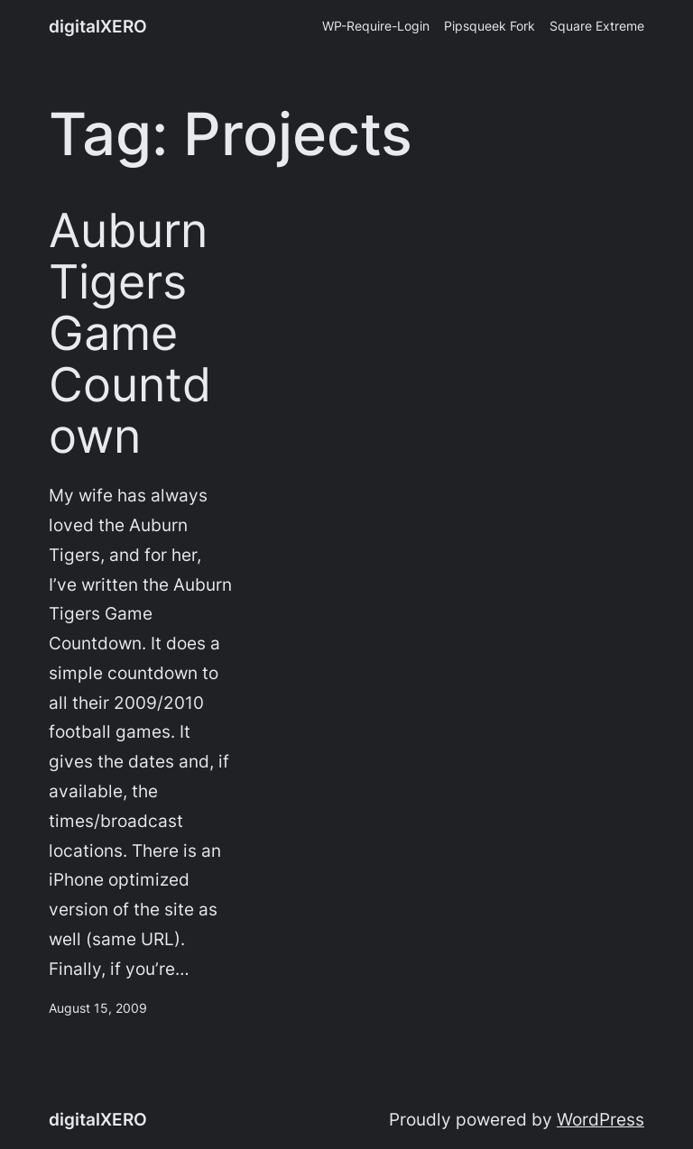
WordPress (600, 1119)
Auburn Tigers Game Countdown (130, 334)
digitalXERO (98, 26)
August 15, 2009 (98, 1008)
